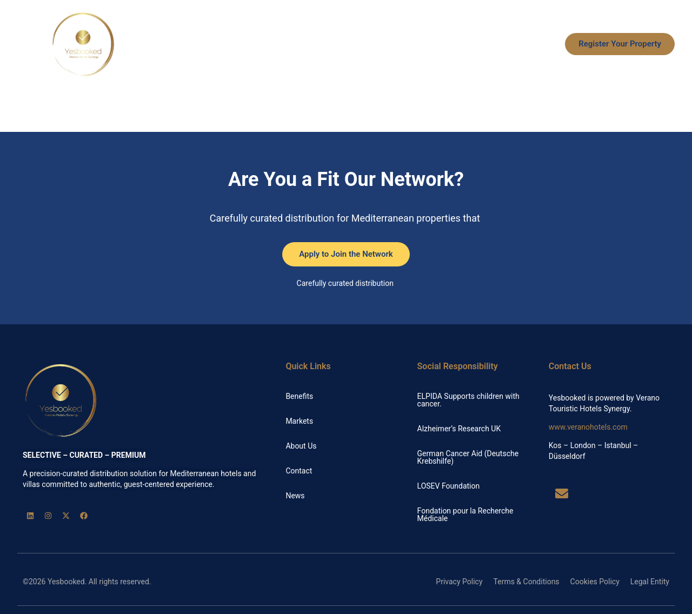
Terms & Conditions (527, 581)
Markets (436, 44)
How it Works (378, 44)
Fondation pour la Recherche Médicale (465, 514)
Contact (298, 470)
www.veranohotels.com (588, 427)
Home (274, 44)
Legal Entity (649, 581)
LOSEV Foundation (448, 486)
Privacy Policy (459, 581)
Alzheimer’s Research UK (459, 428)
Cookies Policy (595, 581)
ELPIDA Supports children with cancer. (468, 400)
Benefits (320, 44)
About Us (487, 44)
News (533, 44)
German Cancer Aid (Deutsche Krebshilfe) (468, 457)
